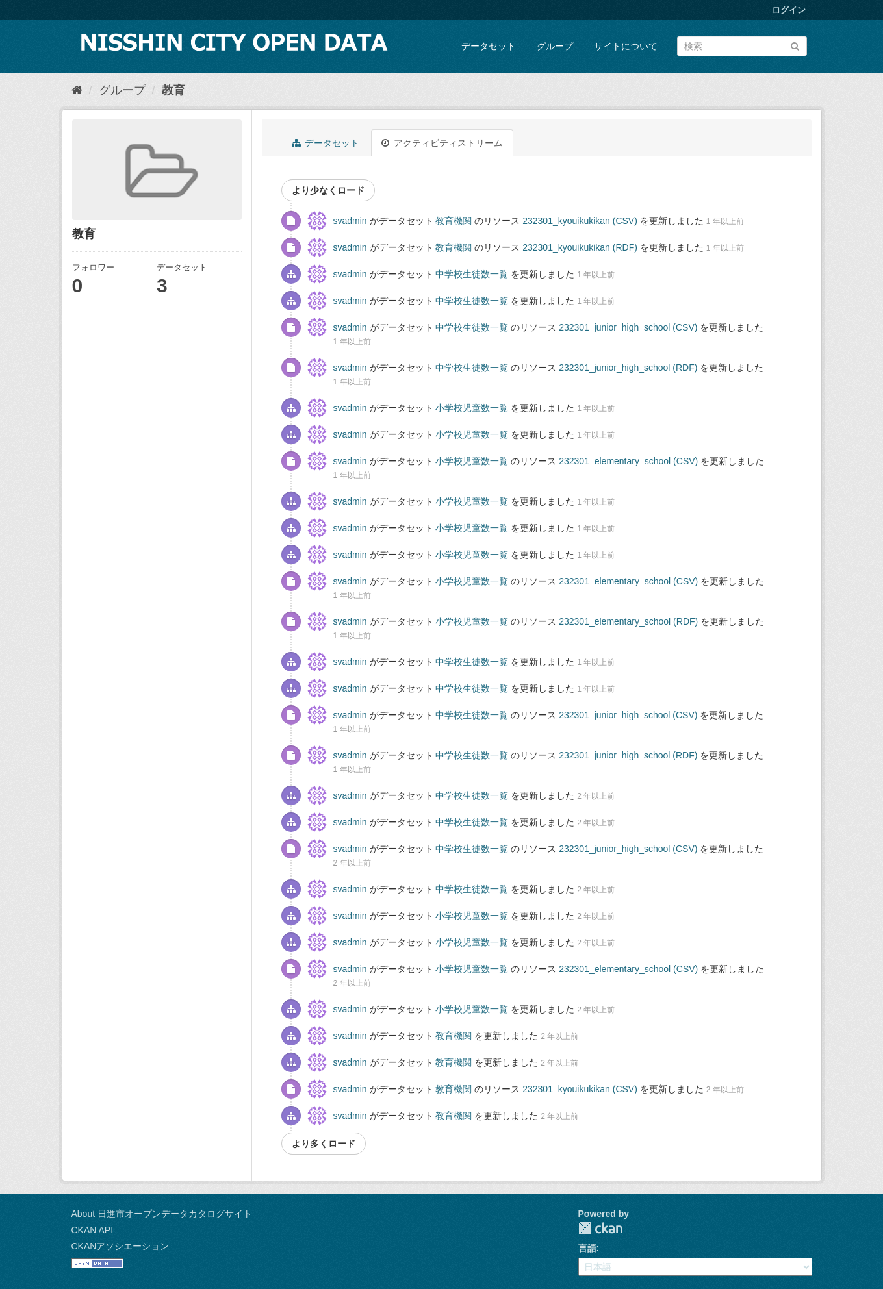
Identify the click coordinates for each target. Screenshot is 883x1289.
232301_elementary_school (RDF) (628, 621)
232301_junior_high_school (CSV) (628, 327)
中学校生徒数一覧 (471, 274)
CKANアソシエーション (120, 1246)
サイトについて (626, 46)
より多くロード (323, 1143)
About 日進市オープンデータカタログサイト (161, 1213)
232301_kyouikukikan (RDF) (579, 247)
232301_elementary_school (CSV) (628, 461)
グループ (555, 46)
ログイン (789, 10)
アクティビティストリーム (442, 143)
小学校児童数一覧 (471, 408)
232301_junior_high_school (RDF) (628, 367)
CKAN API (92, 1230)
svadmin (350, 221)
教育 (173, 90)
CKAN (600, 1228)
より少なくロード (328, 190)
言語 (587, 1248)
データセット (488, 46)
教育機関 (453, 221)
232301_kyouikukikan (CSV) (579, 221)
